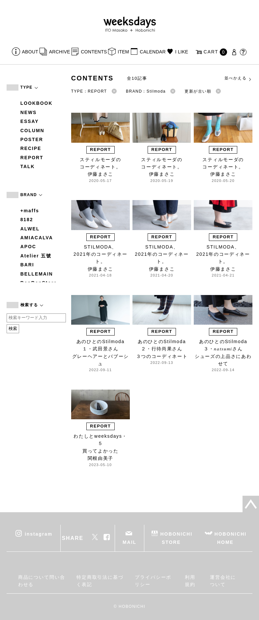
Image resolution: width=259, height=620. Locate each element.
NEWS (28, 112)
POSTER (31, 139)
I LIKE (181, 51)
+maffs (29, 210)
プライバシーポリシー (153, 581)
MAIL (129, 542)
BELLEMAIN (36, 274)
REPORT (31, 157)
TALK (27, 166)
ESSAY (29, 121)
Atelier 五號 (36, 255)
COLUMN (32, 130)
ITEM (123, 51)
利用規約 (190, 581)
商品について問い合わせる (41, 581)
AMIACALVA (36, 237)
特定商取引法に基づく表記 (100, 581)
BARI (27, 264)
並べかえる (238, 78)
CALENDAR (152, 51)
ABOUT (30, 51)
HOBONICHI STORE (176, 538)
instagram (38, 534)
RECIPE (31, 148)
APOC (28, 246)
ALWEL (30, 228)
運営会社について (223, 581)
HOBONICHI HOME (230, 538)
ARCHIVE (59, 51)
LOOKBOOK (36, 103)
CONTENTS (94, 51)
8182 (26, 219)
